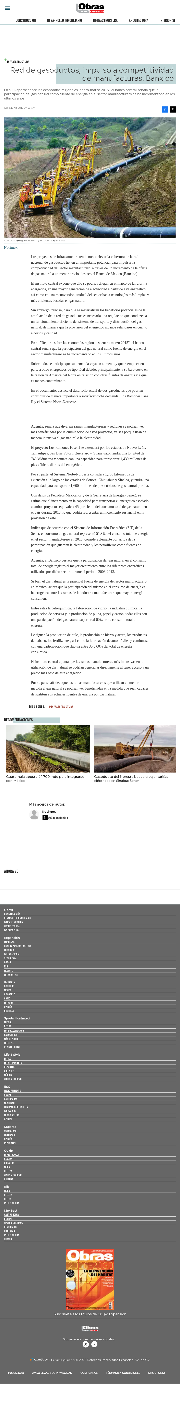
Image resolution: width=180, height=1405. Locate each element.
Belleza (8, 1171)
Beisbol (8, 1026)
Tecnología (10, 958)
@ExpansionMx (58, 817)
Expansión (12, 938)
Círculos (9, 1162)
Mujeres (8, 970)
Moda (7, 1166)
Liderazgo (9, 1134)
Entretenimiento (13, 1062)
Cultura (8, 1179)
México (7, 990)
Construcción (25, 20)
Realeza (8, 1158)
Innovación (10, 1111)
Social (7, 1094)
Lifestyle (9, 1043)
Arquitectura (138, 20)
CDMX (7, 998)
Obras (8, 910)
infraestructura (62, 706)
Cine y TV (9, 1070)
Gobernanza (10, 1098)
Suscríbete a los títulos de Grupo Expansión (90, 1314)
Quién (8, 1151)
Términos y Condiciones (123, 1372)
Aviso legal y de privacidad (52, 1372)
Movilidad (9, 1102)
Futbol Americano (14, 1030)
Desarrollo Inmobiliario (64, 20)
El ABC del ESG (11, 1115)
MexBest (10, 1211)
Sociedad (9, 1011)
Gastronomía (11, 1214)
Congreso (9, 994)
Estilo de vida (11, 1203)
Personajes (10, 1227)
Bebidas (8, 1218)
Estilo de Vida (11, 1235)
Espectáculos (12, 1154)
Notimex (49, 812)
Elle (7, 1187)
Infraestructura (105, 20)
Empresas (9, 941)
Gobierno (9, 986)
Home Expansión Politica (17, 945)
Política (9, 982)
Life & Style (12, 1055)
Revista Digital (12, 1047)
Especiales (10, 1143)
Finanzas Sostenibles (16, 1107)
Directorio (156, 1372)
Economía (9, 950)
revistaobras (86, 1344)
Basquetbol (10, 1034)
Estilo (7, 1058)
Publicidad (16, 1372)
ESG (6, 966)
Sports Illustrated (16, 1018)
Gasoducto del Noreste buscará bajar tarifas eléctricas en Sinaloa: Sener (131, 779)
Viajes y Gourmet (13, 1079)
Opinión (8, 1006)
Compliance (89, 1372)
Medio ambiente (12, 1090)
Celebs (7, 1199)
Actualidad (10, 1130)
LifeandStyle (11, 974)
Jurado (8, 1239)
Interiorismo (169, 20)
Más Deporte (11, 1038)
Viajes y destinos (13, 1222)
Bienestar (9, 1231)
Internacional (12, 954)
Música (8, 1075)
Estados (8, 1002)
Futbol (8, 1022)
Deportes (9, 1066)
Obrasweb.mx (94, 1344)
